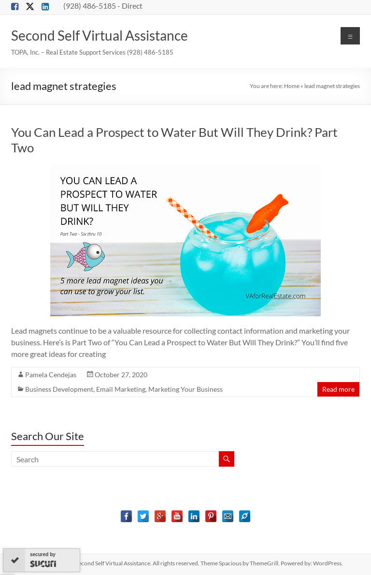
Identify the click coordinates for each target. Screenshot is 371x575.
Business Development (59, 389)
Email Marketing (120, 389)
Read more (338, 389)
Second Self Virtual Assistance (99, 35)
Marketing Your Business (185, 389)
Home (292, 85)
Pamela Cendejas (50, 374)
